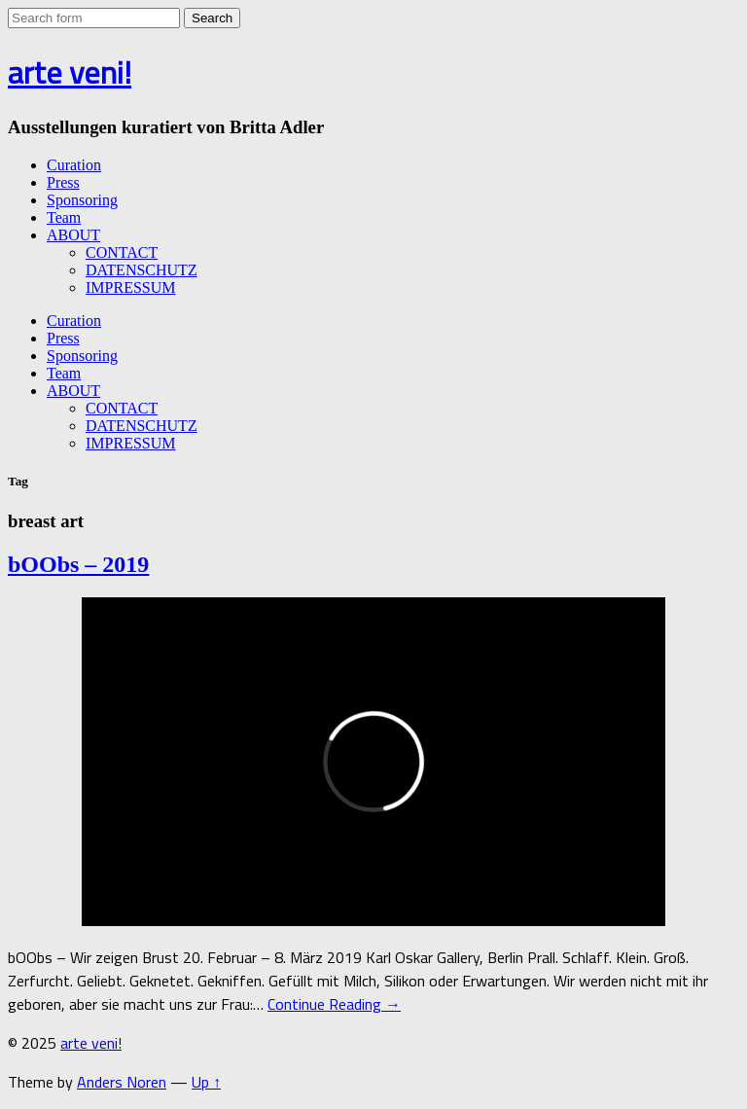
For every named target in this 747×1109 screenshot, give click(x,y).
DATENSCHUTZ (141, 270)
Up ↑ (206, 1081)
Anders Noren (121, 1081)
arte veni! (69, 72)
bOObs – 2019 (78, 564)
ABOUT (73, 235)
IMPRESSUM (130, 287)
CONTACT (122, 252)
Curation (74, 165)
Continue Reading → (334, 1004)
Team (64, 217)
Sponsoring (82, 200)
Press (63, 182)
